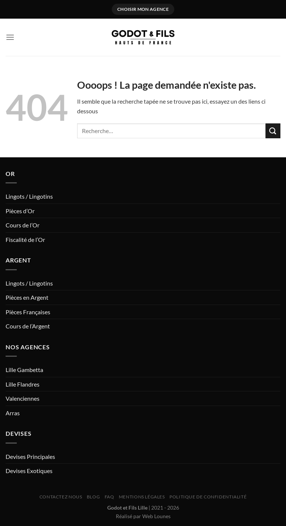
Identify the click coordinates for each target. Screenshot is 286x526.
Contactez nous (60, 497)
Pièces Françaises (28, 311)
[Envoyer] (273, 130)
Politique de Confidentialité (208, 497)
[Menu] (10, 37)
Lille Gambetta (24, 369)
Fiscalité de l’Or (25, 239)
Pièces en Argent (27, 297)
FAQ (109, 497)
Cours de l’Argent (28, 326)
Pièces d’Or (20, 210)
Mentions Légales (142, 497)
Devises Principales (30, 456)
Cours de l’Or (22, 225)
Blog (93, 497)
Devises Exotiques (29, 470)
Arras (13, 412)
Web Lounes (156, 516)
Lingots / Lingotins (29, 196)
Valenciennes (22, 398)
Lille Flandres (22, 384)
